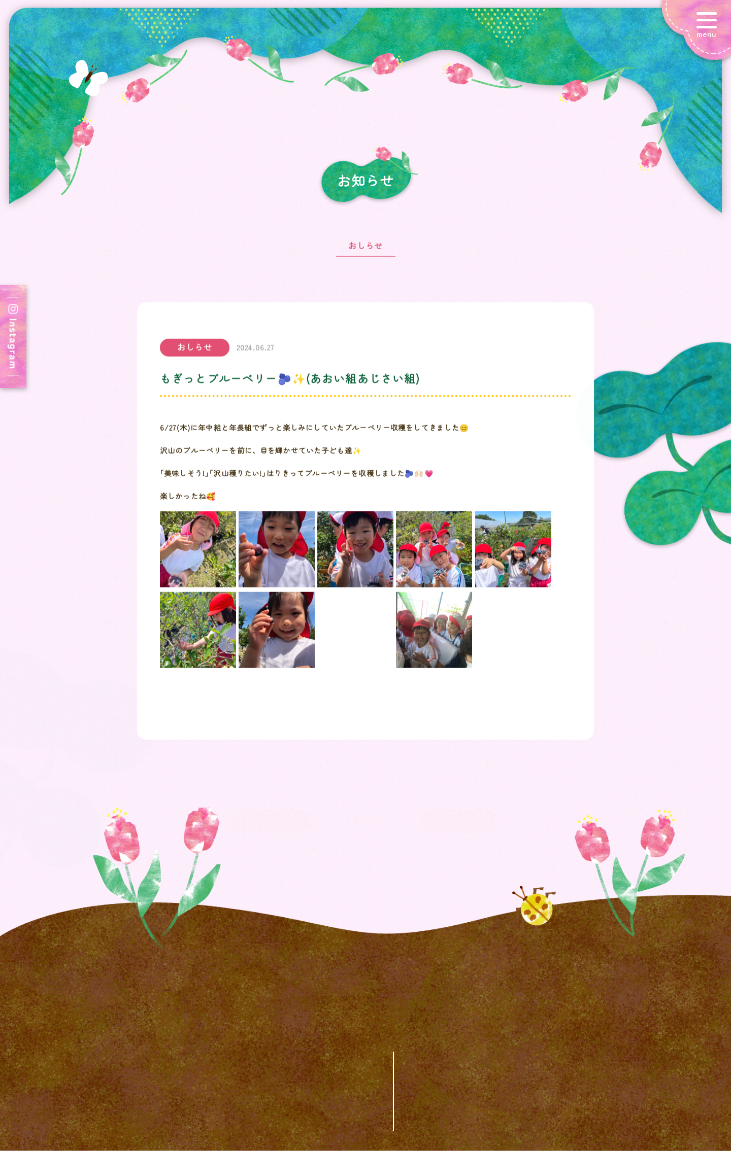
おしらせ (365, 249)
